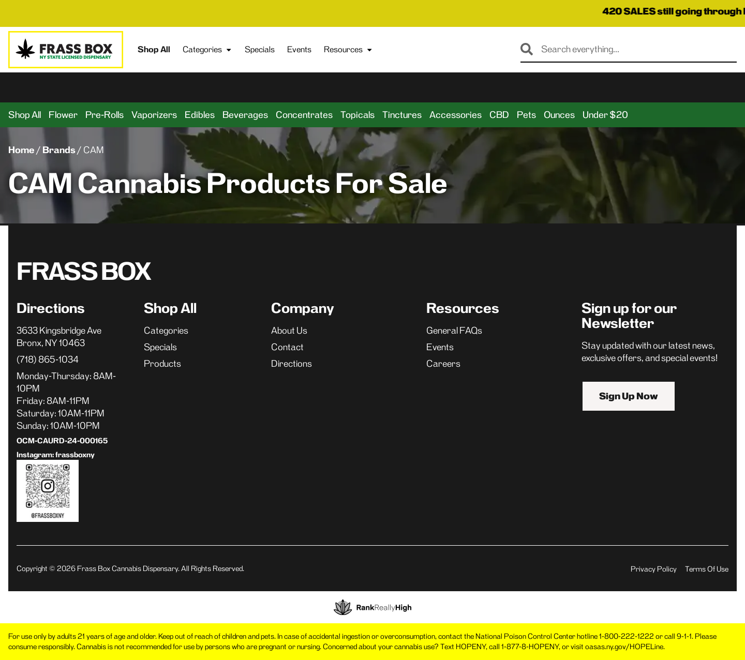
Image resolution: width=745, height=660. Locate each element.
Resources (348, 49)
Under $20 (605, 115)
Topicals (357, 115)
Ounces (559, 115)
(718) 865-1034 (48, 359)
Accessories (455, 115)
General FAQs (454, 330)
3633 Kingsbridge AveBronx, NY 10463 (59, 336)
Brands (59, 150)
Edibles (200, 115)
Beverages (245, 115)
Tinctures (402, 115)
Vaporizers (154, 115)
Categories (207, 49)
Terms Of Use (706, 569)
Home (21, 150)
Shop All (154, 49)
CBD (499, 115)
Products (162, 363)
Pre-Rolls (104, 115)
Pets (526, 115)
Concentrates (304, 115)
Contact (287, 347)
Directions (291, 363)
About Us (289, 330)
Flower (63, 115)
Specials (260, 49)
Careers (443, 363)
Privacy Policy (654, 569)
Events (299, 49)
